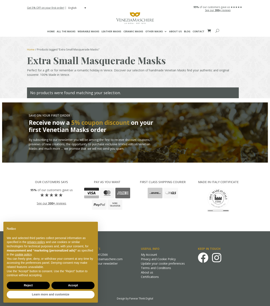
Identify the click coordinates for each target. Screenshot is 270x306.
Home (51, 31)
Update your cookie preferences (163, 263)
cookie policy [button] (23, 254)
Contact (198, 31)
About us (175, 31)
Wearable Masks (88, 31)
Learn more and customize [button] (50, 294)
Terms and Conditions (156, 268)
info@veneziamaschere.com (103, 259)
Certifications (150, 277)
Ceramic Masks (133, 31)
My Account (149, 255)
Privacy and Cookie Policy (158, 259)
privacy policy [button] (36, 242)
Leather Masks (111, 31)
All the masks (66, 31)
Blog (187, 31)
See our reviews (218, 10)
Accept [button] (73, 285)
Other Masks (154, 31)
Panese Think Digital (141, 298)
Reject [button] (28, 285)
